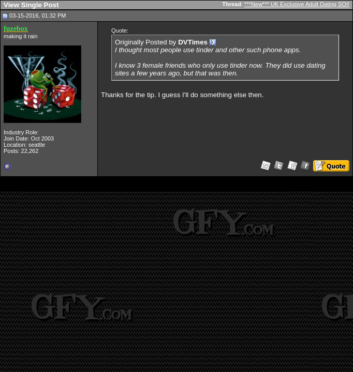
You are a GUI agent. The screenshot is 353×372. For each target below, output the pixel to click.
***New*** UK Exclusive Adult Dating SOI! (296, 4)
